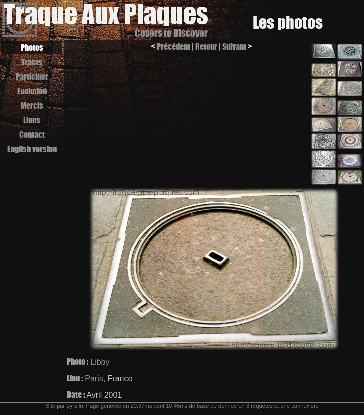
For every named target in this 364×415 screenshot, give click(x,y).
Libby (99, 362)
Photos (32, 47)
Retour (206, 46)
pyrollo (74, 406)
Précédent (173, 46)
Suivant (234, 46)
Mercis (32, 105)
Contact (32, 134)
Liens (31, 120)
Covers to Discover (171, 33)
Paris (94, 378)
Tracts (31, 62)
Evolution (32, 91)
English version (32, 149)
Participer (32, 76)
